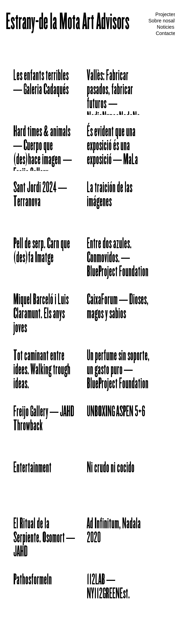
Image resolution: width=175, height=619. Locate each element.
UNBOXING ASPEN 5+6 (116, 412)
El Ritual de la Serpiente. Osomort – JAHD (44, 538)
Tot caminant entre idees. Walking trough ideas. (41, 370)
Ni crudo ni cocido (110, 468)
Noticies (165, 27)
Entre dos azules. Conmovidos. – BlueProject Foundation (117, 258)
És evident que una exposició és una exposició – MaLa (112, 146)
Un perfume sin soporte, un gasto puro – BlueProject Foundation (118, 370)
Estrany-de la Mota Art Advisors (68, 23)
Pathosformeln (32, 580)
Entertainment (32, 468)
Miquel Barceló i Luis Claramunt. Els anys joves (41, 314)
